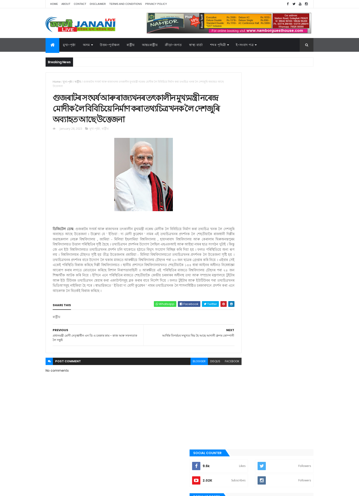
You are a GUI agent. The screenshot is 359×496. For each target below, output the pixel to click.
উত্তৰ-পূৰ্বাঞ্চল (109, 45)
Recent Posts (251, 186)
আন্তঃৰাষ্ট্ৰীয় (240, 281)
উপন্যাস (238, 297)
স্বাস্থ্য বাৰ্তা (196, 45)
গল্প (235, 320)
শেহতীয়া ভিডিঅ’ (242, 397)
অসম (86, 45)
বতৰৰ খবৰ (239, 351)
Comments (292, 186)
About (65, 4)
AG (55, 490)
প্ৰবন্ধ (236, 343)
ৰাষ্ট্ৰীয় (131, 45)
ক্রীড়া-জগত (173, 45)
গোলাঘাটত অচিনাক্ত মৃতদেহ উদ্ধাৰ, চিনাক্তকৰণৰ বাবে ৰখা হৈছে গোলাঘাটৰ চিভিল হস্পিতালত (280, 167)
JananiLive (70, 486)
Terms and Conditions (125, 4)
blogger (179, 383)
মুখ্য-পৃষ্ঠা (69, 45)
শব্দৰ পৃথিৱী (218, 45)
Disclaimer (98, 4)
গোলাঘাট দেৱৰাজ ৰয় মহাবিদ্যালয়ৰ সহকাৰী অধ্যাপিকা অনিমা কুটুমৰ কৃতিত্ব (277, 130)
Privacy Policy (156, 4)
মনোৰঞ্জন (238, 358)
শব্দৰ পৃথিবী (239, 390)
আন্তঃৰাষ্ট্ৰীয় (150, 45)
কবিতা (237, 304)
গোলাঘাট (238, 328)
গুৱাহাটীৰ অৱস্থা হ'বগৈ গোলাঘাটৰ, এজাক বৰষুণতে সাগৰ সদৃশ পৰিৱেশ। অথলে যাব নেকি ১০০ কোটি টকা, (282, 151)
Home (54, 4)
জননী (237, 335)
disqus (195, 383)
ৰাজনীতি (238, 374)
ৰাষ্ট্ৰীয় (78, 82)
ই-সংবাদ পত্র (244, 45)
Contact (80, 4)
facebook (212, 383)
